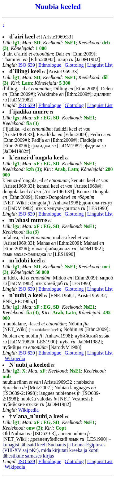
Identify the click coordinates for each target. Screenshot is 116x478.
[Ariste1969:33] (41, 36)
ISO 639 (26, 65)
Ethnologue (49, 65)
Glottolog (74, 65)
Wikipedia (15, 358)
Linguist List (100, 65)
